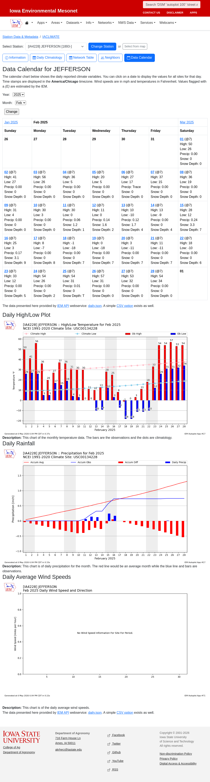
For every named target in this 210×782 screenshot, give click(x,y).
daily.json (95, 306)
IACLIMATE (50, 37)
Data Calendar (139, 57)
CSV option (124, 306)
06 (123, 172)
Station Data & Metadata (20, 37)
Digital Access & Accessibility (178, 763)
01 (182, 139)
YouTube (115, 761)
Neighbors (110, 57)
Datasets (72, 22)
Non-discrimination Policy (176, 753)
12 (94, 205)
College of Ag (11, 747)
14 (152, 205)
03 (35, 172)
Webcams (167, 22)
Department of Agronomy (19, 752)
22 (182, 238)
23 (6, 271)
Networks (105, 22)
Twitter (114, 744)
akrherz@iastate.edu (68, 749)
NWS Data (126, 22)
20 (123, 238)
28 (152, 271)
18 (64, 238)
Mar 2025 (187, 122)
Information (15, 57)
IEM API (63, 306)
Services (146, 22)
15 (182, 205)
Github (114, 753)
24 (35, 271)
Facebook (116, 735)
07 (152, 172)
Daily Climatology (47, 57)
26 (94, 271)
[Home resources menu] (29, 23)
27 (123, 271)
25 (64, 271)
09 (6, 205)
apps (193, 12)
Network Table (81, 57)
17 (35, 238)
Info (88, 22)
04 (64, 172)
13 (123, 205)
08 (182, 172)
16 (6, 238)
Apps (41, 22)
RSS (112, 770)
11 (64, 205)
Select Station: (13, 46)
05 (94, 172)
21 (152, 238)
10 (35, 205)
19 (94, 238)
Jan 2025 (11, 122)
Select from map (134, 46)
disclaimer (175, 12)
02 (6, 172)
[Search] (171, 4)
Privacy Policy (169, 758)
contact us (151, 12)
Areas (55, 22)
